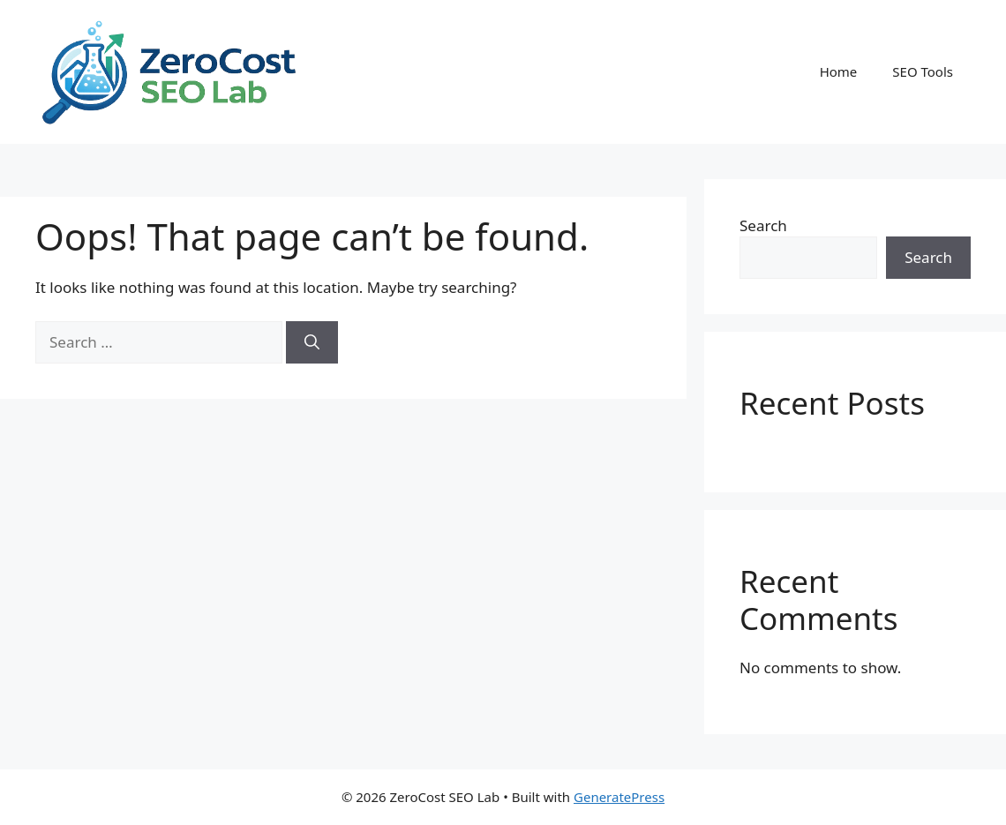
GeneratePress (619, 797)
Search (763, 225)
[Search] (312, 342)
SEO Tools (922, 71)
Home (839, 71)
